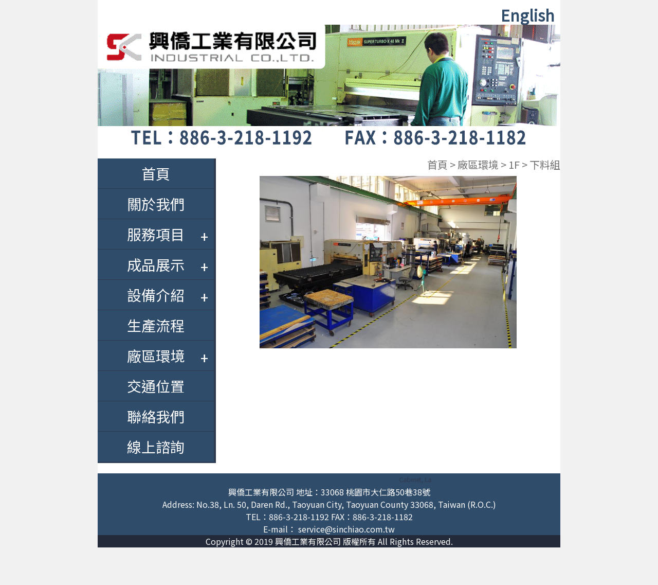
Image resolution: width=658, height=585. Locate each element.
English (527, 15)
